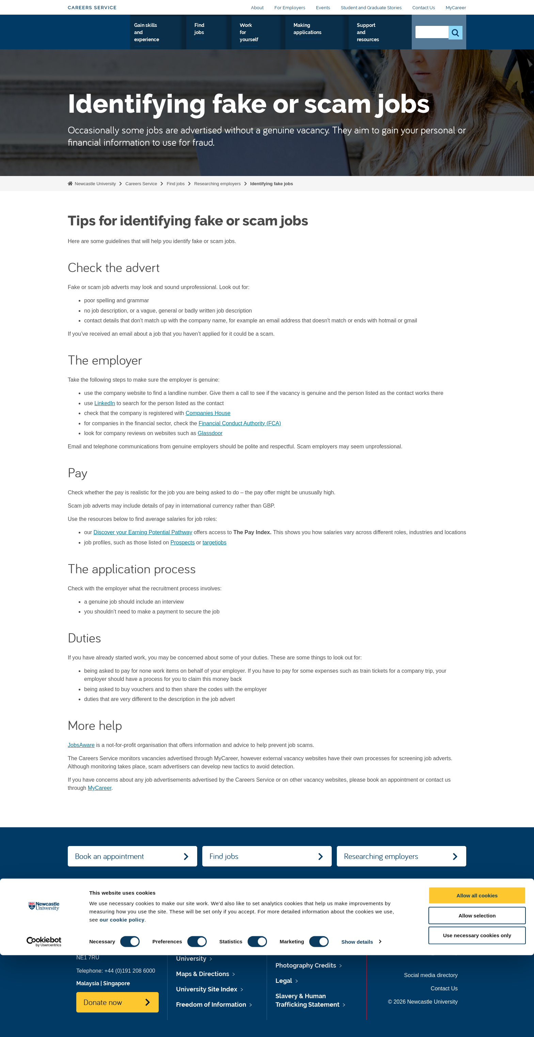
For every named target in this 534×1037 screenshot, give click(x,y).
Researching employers (217, 183)
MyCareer (456, 7)
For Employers (289, 7)
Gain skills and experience (208, 37)
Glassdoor (210, 433)
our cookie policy (121, 1001)
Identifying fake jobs (271, 183)
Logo (99, 35)
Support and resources (380, 37)
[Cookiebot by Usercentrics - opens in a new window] (44, 1024)
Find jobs (251, 37)
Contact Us (423, 7)
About (257, 7)
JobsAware (81, 745)
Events (323, 7)
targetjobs (214, 542)
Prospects (182, 542)
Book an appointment (109, 856)
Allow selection (477, 997)
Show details (357, 1023)
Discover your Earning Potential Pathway (143, 532)
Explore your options (154, 37)
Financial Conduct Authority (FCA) (240, 423)
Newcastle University (95, 183)
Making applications (330, 37)
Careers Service (92, 7)
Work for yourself (285, 37)
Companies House (208, 413)
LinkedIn (104, 403)
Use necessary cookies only (477, 1017)
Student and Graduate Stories (371, 7)
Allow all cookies (477, 977)
